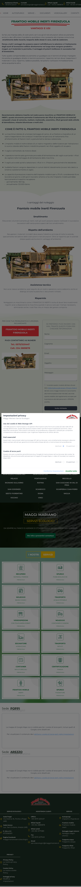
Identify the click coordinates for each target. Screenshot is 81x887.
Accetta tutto (71, 471)
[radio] (63, 446)
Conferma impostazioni (54, 471)
